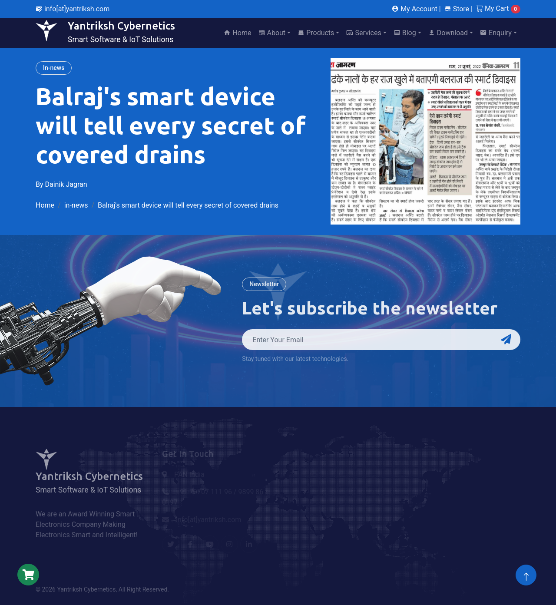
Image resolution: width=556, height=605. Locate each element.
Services (363, 33)
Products (316, 33)
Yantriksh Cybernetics (86, 589)
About (272, 33)
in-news (76, 205)
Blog (405, 33)
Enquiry (496, 33)
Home (237, 33)
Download (448, 33)
